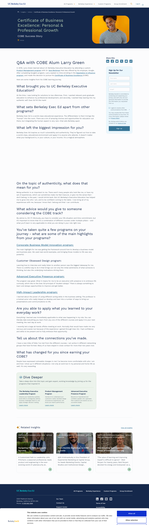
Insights (23, 12)
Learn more (23, 405)
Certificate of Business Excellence (69, 75)
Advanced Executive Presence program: (41, 276)
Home (18, 12)
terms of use (122, 123)
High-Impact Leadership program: (37, 292)
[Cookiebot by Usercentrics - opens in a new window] (13, 521)
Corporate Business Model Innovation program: (45, 245)
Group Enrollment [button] (120, 4)
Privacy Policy (115, 118)
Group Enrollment (126, 491)
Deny (132, 511)
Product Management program (29, 70)
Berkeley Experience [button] (85, 4)
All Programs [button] (68, 4)
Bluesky (116, 61)
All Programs (78, 491)
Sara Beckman (54, 70)
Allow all (131, 498)
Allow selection (132, 505)
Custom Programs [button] (104, 4)
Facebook (112, 61)
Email (126, 61)
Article (30, 12)
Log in (138, 4)
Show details (108, 521)
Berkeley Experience (93, 491)
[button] (131, 4)
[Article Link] (35, 453)
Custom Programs (110, 491)
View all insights (126, 428)
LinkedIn (107, 61)
